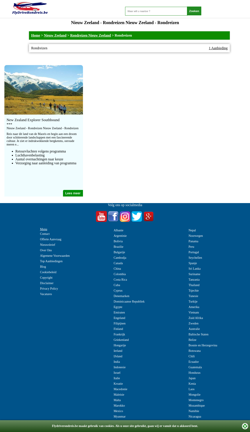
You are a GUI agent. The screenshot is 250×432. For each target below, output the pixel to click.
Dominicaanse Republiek (129, 301)
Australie (194, 329)
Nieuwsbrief (47, 244)
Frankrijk (119, 334)
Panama (193, 241)
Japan (192, 378)
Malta (117, 400)
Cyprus (118, 290)
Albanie (118, 230)
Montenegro (196, 400)
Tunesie (193, 296)
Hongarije (120, 345)
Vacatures (46, 294)
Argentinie (120, 235)
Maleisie (119, 394)
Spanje (193, 263)
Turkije (193, 301)
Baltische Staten (199, 334)
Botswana (195, 350)
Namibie (194, 411)
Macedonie (120, 389)
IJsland (118, 356)
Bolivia (118, 241)
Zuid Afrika (196, 318)
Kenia (192, 383)
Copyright (46, 277)
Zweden (193, 323)
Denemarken (121, 296)
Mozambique (197, 405)
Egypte (118, 307)
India (117, 361)
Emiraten (119, 312)
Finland (118, 329)
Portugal (194, 252)
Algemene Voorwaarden (55, 255)
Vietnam (194, 312)
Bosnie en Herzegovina (203, 345)
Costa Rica (120, 279)
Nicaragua (195, 416)
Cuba (117, 285)
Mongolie (194, 394)
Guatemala (195, 367)
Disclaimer (46, 283)
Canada (118, 263)
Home (35, 35)
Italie (117, 378)
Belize (192, 340)
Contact (45, 233)
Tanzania (194, 279)
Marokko (119, 405)
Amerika (194, 307)
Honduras (194, 372)
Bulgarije (119, 252)
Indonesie (120, 367)
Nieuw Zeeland (55, 35)
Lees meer (72, 193)
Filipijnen (120, 323)
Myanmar (120, 416)
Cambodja (120, 257)
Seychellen (195, 257)
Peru (191, 246)
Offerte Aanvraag (50, 239)
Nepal (192, 230)
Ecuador (194, 361)
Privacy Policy (49, 288)
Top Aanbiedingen (51, 261)
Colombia (120, 274)
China (117, 268)
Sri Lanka (195, 268)
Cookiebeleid (48, 272)
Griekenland (121, 340)
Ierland (118, 350)
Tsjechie (194, 290)
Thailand (194, 285)
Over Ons (46, 250)
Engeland (119, 318)
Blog (43, 266)
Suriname (194, 274)
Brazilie (118, 246)
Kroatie (118, 383)
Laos (191, 389)
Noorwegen (196, 235)
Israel (117, 372)
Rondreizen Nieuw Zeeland (90, 35)
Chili (192, 356)
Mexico (118, 411)
